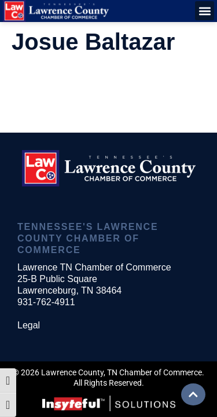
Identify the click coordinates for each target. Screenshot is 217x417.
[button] (204, 10)
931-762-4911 (46, 302)
